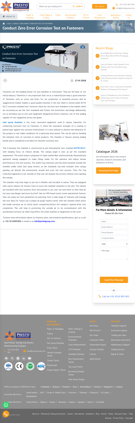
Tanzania (62, 402)
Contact (70, 414)
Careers (93, 354)
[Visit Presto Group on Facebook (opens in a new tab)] (6, 358)
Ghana (71, 402)
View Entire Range (76, 379)
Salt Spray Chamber (55, 343)
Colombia (100, 402)
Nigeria (43, 402)
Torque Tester (53, 360)
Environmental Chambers (70, 16)
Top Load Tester (75, 366)
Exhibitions (90, 414)
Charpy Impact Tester (56, 370)
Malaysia (94, 392)
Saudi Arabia (31, 392)
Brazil (90, 402)
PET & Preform (86, 16)
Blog (9, 23)
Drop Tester (52, 347)
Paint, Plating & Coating (46, 16)
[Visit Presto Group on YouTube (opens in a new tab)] (29, 358)
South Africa (31, 402)
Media (110, 414)
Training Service (117, 349)
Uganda (81, 402)
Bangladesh (31, 396)
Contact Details (97, 349)
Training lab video (118, 335)
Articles (104, 414)
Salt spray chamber (13, 122)
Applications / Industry (115, 16)
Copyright (129, 418)
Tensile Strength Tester (54, 354)
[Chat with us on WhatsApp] (6, 405)
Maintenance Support (120, 344)
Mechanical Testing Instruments (53, 414)
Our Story (94, 325)
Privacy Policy (118, 418)
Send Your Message (114, 280)
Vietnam (72, 392)
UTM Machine (74, 349)
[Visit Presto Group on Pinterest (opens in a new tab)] (18, 358)
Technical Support (119, 325)
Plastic (58, 15)
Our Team (94, 335)
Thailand (83, 392)
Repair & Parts (117, 354)
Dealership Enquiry (98, 344)
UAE (42, 392)
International (79, 414)
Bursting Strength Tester (76, 373)
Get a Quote (99, 6)
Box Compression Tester (76, 360)
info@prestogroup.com (34, 351)
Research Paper (121, 414)
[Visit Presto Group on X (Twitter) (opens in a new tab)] (12, 358)
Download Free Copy (108, 170)
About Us (35, 414)
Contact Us (128, 16)
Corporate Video (97, 340)
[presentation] (116, 267)
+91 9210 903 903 (11, 351)
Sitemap (108, 418)
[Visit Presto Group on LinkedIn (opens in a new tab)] (24, 358)
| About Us (10, 16)
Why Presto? (95, 330)
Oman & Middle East (56, 392)
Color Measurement (99, 16)
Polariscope (52, 365)
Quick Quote (95, 358)
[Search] (77, 6)
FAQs (131, 414)
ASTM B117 (79, 148)
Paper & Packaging (30, 16)
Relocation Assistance (120, 340)
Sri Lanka (105, 392)
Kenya (52, 402)
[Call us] (6, 414)
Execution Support (119, 330)
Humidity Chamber (76, 354)
